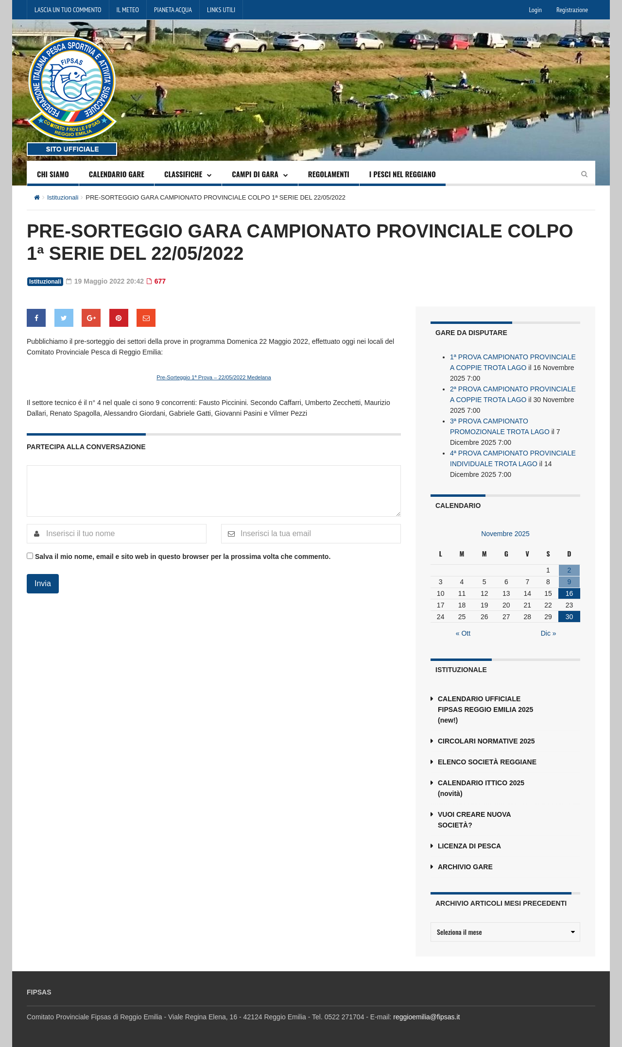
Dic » (548, 633)
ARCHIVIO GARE (465, 867)
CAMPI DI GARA (255, 174)
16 (569, 593)
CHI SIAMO (53, 174)
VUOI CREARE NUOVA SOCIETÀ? (474, 820)
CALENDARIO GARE (116, 174)
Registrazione (572, 9)
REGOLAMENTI (328, 174)
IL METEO (128, 9)
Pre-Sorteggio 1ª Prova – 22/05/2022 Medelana (213, 377)
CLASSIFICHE (183, 174)
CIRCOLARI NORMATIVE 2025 (486, 741)
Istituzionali (62, 197)
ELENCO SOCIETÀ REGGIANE (487, 762)
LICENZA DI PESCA (469, 846)
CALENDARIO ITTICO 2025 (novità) (481, 788)
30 (569, 617)
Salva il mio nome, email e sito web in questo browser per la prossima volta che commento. (182, 556)
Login (535, 9)
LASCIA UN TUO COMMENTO (68, 9)
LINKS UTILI (221, 9)
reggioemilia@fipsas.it (426, 1017)
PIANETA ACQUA (173, 9)
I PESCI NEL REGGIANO (402, 174)
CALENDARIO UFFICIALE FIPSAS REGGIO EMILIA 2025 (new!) (485, 709)
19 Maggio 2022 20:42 (105, 281)
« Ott (463, 633)
